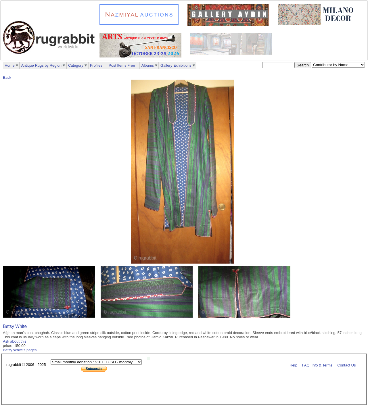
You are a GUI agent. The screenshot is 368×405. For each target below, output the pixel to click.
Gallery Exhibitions (175, 65)
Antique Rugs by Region (41, 65)
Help (293, 365)
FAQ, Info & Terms (317, 365)
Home (10, 65)
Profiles (96, 65)
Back (7, 77)
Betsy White (15, 326)
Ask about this (14, 341)
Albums (147, 65)
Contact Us (346, 365)
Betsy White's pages (20, 350)
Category (75, 65)
